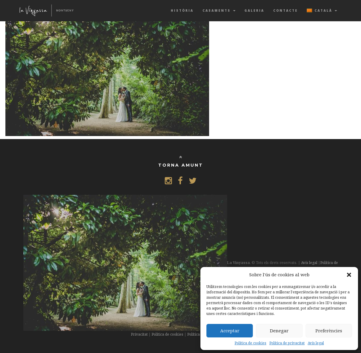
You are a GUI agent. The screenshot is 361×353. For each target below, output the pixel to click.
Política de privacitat (287, 343)
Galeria (254, 10)
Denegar (279, 331)
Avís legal (316, 343)
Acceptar (229, 331)
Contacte (285, 10)
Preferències (328, 331)
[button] (349, 275)
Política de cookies (250, 343)
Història (182, 10)
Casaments (219, 10)
